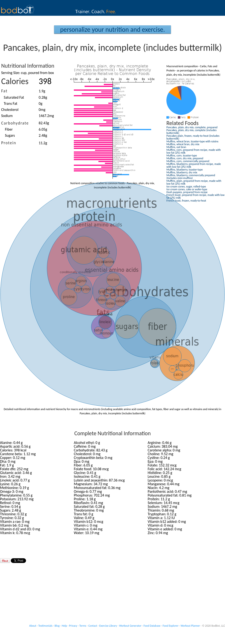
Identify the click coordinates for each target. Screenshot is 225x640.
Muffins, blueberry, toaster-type (184, 169)
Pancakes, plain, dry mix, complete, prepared (192, 127)
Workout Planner (190, 625)
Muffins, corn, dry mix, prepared (184, 158)
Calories (15, 81)
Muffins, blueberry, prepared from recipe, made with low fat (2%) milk (193, 165)
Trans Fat (10, 103)
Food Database (151, 625)
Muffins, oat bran (176, 147)
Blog (57, 625)
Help (64, 625)
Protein (8, 142)
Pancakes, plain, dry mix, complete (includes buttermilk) (191, 131)
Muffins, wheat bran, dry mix (182, 144)
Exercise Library (108, 625)
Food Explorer (171, 625)
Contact (92, 625)
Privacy (73, 625)
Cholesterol (10, 109)
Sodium (7, 115)
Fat (4, 90)
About (32, 625)
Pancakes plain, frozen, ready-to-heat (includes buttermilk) (192, 137)
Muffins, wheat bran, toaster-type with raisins (192, 141)
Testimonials (45, 625)
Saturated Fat (14, 97)
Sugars (10, 135)
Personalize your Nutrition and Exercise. (112, 29)
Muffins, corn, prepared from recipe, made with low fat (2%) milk (193, 151)
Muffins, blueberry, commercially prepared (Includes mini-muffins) (190, 177)
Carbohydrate (15, 123)
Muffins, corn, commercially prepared (187, 161)
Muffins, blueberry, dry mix (181, 172)
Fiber (9, 129)
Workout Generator (130, 625)
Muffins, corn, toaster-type (181, 155)
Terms (82, 625)
